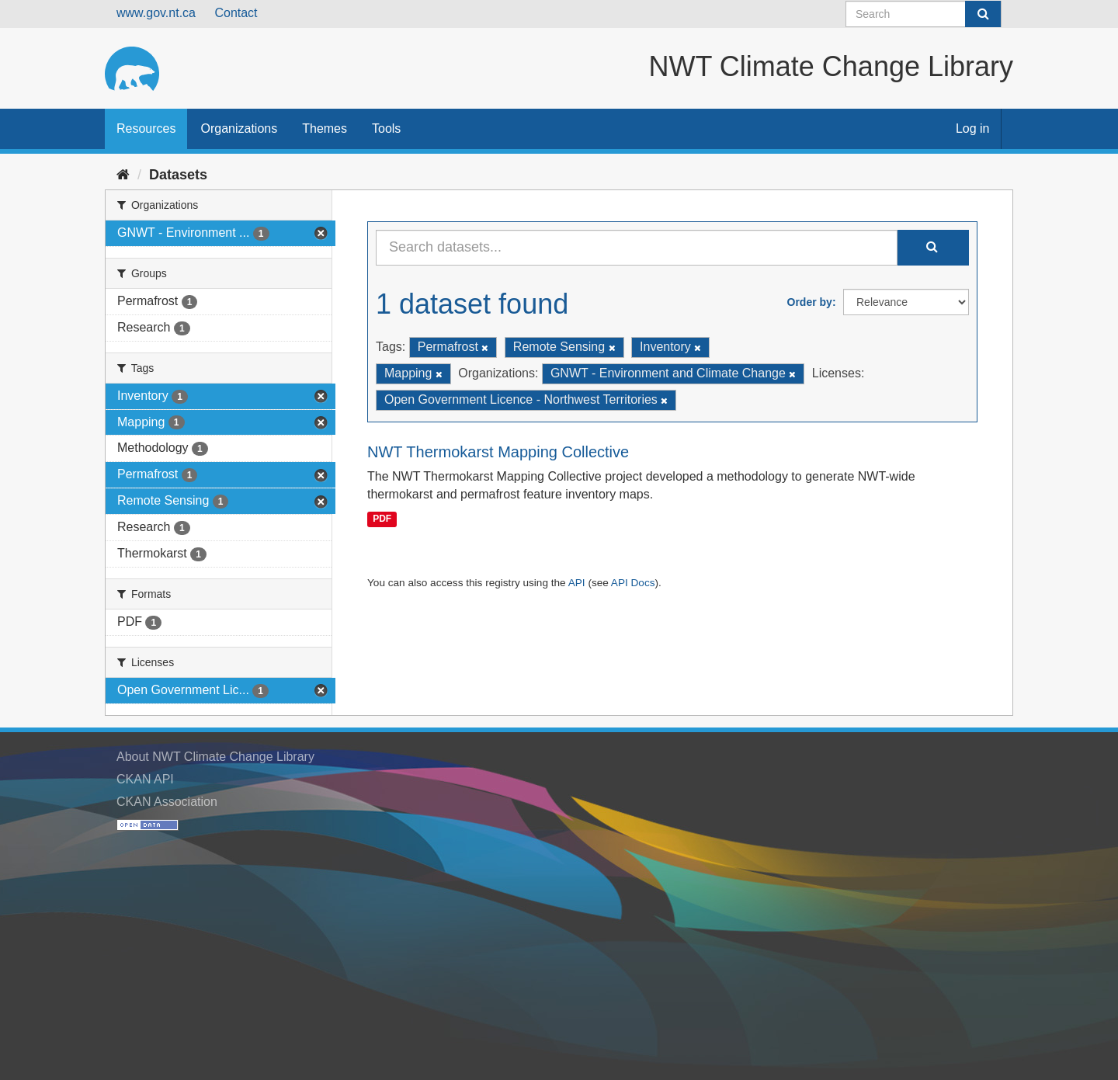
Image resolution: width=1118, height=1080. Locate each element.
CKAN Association (166, 801)
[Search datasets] (923, 14)
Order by (809, 302)
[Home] (123, 174)
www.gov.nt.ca (156, 12)
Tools (386, 128)
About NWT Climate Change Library (215, 756)
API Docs (633, 583)
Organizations (238, 128)
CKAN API (145, 779)
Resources (145, 128)
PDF (382, 518)
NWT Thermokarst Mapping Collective (498, 451)
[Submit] (983, 14)
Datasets (178, 174)
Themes (324, 128)
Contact (235, 12)
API (576, 583)
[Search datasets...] (637, 248)
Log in (973, 128)
